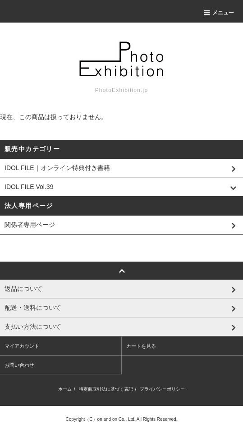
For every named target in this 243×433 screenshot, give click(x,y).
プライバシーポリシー (162, 389)
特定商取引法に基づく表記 (106, 389)
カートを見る (141, 346)
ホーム (65, 389)
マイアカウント (22, 346)
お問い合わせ (19, 365)
